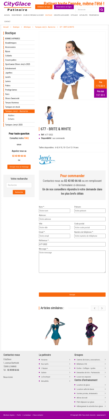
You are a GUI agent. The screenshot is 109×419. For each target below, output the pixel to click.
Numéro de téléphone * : (84, 232)
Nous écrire (8, 377)
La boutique (45, 377)
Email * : (42, 232)
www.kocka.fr (101, 415)
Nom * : (42, 207)
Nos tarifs (44, 364)
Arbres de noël (82, 398)
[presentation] (62, 279)
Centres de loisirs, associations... (89, 360)
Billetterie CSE (82, 364)
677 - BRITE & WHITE (67, 27)
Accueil (7, 15)
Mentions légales (9, 415)
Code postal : (79, 224)
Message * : (44, 249)
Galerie (43, 372)
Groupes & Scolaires (61, 15)
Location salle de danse (85, 389)
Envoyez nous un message (19, 167)
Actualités (83, 15)
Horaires (44, 360)
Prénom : (78, 207)
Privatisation (94, 15)
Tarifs (19, 415)
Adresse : (43, 215)
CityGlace (74, 15)
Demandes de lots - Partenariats (88, 372)
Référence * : (44, 240)
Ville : (41, 224)
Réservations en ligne (64, 7)
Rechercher (19, 192)
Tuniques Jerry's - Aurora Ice (45, 27)
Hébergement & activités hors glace (90, 406)
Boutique (48, 15)
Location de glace (83, 385)
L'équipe (44, 368)
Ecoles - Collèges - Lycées (86, 368)
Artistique (27, 27)
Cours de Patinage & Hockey (33, 15)
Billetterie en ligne (43, 7)
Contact (7, 21)
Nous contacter (38, 415)
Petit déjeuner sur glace (85, 402)
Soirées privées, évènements (87, 393)
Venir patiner (16, 15)
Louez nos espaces (84, 377)
